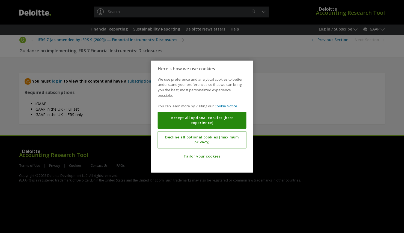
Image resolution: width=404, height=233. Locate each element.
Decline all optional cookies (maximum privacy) (202, 139)
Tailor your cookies (201, 156)
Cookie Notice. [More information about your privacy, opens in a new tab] (226, 106)
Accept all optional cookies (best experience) (202, 120)
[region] (202, 116)
